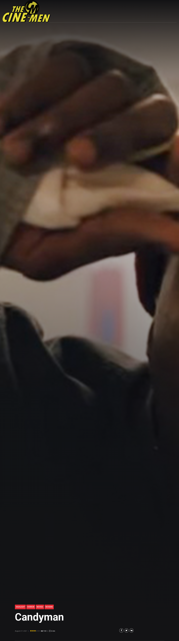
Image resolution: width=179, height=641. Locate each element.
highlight (20, 607)
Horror (30, 607)
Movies (40, 607)
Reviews (49, 607)
